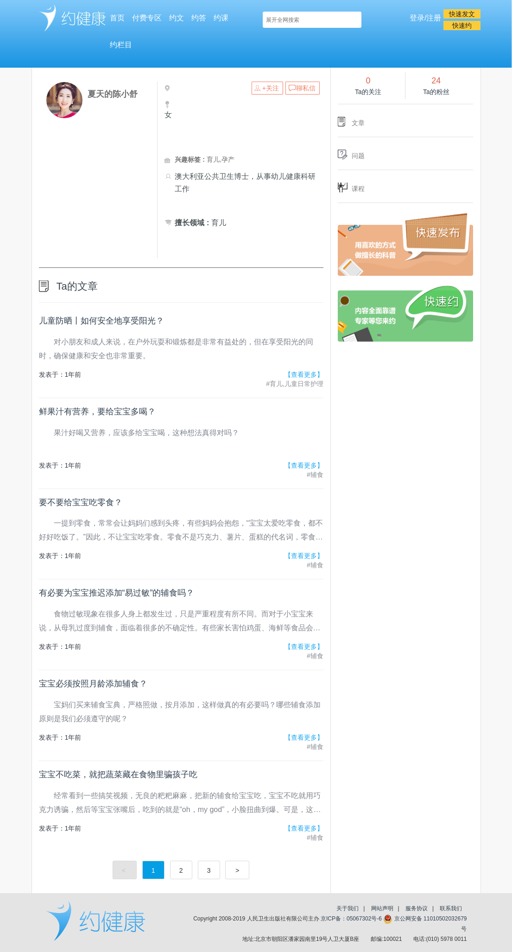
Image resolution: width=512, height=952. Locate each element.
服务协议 (416, 908)
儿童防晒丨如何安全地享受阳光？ (101, 320)
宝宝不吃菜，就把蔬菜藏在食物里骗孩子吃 (118, 774)
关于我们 (347, 908)
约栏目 (121, 45)
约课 (221, 18)
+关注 (270, 88)
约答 (198, 18)
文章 (358, 123)
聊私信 (306, 88)
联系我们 (451, 908)
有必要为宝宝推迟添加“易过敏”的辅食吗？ (117, 592)
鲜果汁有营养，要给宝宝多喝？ (97, 411)
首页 (117, 18)
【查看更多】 (303, 374)
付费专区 (147, 18)
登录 (417, 18)
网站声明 (382, 908)
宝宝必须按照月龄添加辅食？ (93, 683)
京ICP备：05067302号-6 (351, 918)
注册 (433, 18)
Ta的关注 (368, 91)
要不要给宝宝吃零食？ (80, 502)
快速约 (462, 25)
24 (436, 80)
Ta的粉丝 (436, 91)
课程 (358, 188)
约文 (176, 18)
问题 (358, 155)
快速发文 (462, 14)
